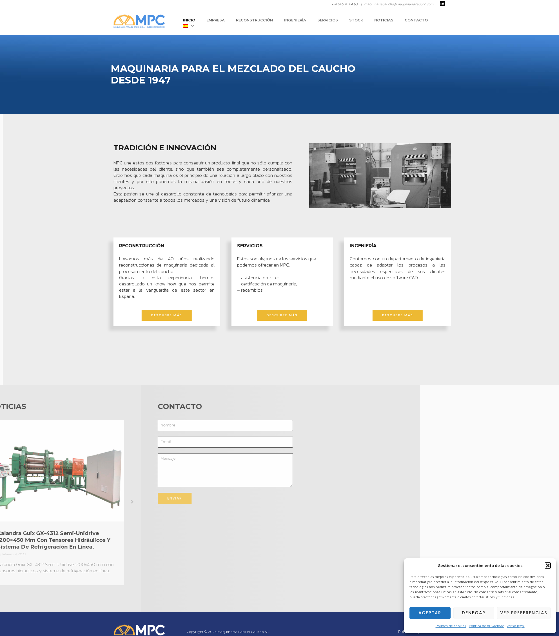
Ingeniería (310, 21)
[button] (548, 565)
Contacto (415, 21)
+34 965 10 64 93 (344, 4)
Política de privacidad (486, 625)
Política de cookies (451, 625)
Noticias (387, 21)
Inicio (216, 21)
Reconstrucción (273, 21)
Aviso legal (516, 625)
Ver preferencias (523, 613)
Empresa (238, 21)
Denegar (473, 613)
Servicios (338, 21)
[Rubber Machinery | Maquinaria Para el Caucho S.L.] (139, 21)
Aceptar (429, 613)
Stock (363, 21)
